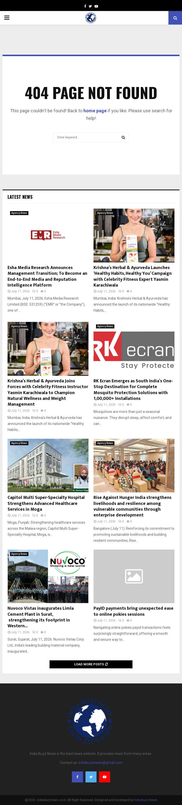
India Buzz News (145, 800)
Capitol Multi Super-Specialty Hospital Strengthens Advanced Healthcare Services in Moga (46, 503)
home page (95, 110)
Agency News (19, 213)
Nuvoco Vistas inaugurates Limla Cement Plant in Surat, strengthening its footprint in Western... (41, 617)
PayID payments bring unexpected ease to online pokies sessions (133, 611)
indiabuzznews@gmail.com (100, 763)
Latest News (20, 197)
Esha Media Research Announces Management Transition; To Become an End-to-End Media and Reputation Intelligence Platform (47, 276)
